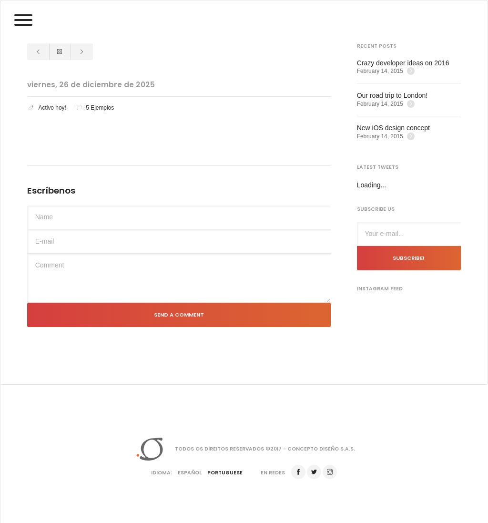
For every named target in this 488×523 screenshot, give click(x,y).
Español (190, 472)
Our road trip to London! (392, 95)
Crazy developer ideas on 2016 (403, 63)
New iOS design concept (393, 128)
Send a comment (179, 314)
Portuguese (225, 472)
